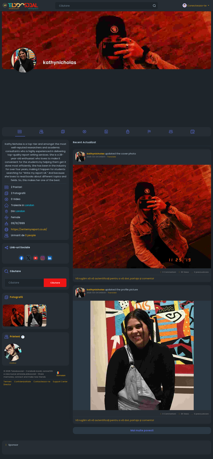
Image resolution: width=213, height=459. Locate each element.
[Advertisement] (106, 98)
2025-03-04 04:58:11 (96, 158)
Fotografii (16, 298)
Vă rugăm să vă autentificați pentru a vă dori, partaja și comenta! (114, 279)
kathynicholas (59, 62)
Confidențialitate (22, 382)
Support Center (60, 382)
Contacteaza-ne (41, 382)
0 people (30, 236)
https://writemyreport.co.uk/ (29, 230)
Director (7, 385)
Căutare (55, 284)
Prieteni (15, 338)
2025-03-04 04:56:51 (96, 294)
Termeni (7, 382)
